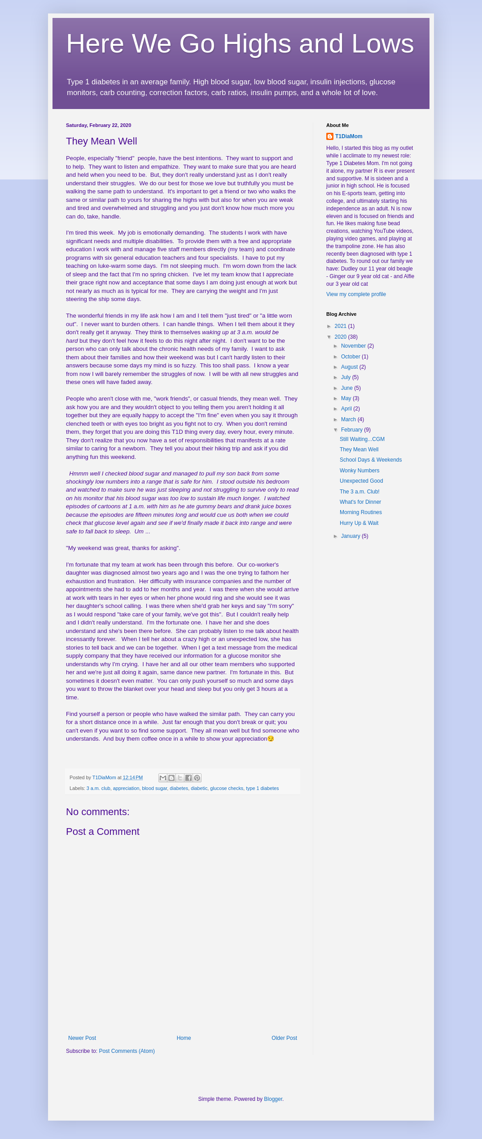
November (354, 346)
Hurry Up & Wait (359, 523)
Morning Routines (361, 512)
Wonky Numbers (359, 470)
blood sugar (154, 788)
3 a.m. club (98, 788)
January (351, 536)
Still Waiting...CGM (362, 439)
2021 (341, 326)
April (347, 409)
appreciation (126, 788)
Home (184, 1038)
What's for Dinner (360, 502)
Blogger (273, 1099)
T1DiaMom (349, 136)
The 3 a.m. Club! (360, 492)
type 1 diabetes (262, 788)
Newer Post (82, 1038)
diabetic (199, 788)
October (351, 356)
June (347, 388)
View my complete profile (356, 294)
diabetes (179, 788)
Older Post (284, 1038)
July (346, 377)
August (350, 367)
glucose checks (226, 788)
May (347, 398)
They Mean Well (359, 449)
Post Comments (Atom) (127, 1051)
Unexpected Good (361, 481)
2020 (341, 337)
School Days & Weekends (371, 460)
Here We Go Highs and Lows (240, 43)
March (349, 419)
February (352, 430)
